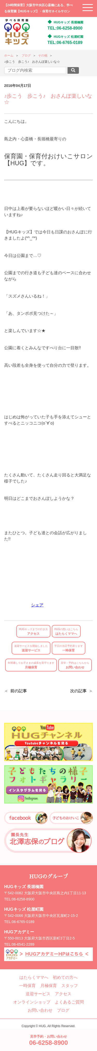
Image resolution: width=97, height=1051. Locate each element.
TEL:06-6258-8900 (65, 28)
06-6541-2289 (23, 944)
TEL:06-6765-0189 (65, 42)
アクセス (33, 631)
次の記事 (78, 691)
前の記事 (18, 691)
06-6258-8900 (23, 899)
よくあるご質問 (69, 1002)
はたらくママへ (66, 631)
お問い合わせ (75, 665)
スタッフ (69, 985)
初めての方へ (65, 977)
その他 (42, 55)
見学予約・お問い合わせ (48, 1040)
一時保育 (68, 648)
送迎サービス (31, 648)
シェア (37, 605)
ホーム (8, 55)
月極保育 (31, 665)
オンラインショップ (31, 1002)
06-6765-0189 (23, 922)
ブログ (26, 55)
